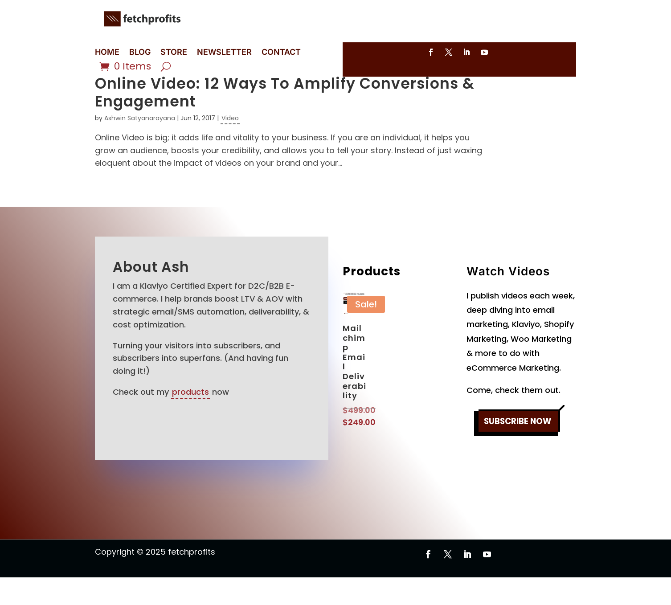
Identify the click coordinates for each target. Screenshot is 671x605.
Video (230, 145)
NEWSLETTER (224, 53)
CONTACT (281, 53)
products (190, 419)
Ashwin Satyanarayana (139, 145)
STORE (173, 53)
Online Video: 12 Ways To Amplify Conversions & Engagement (285, 120)
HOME (107, 53)
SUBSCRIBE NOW (517, 450)
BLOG (140, 53)
